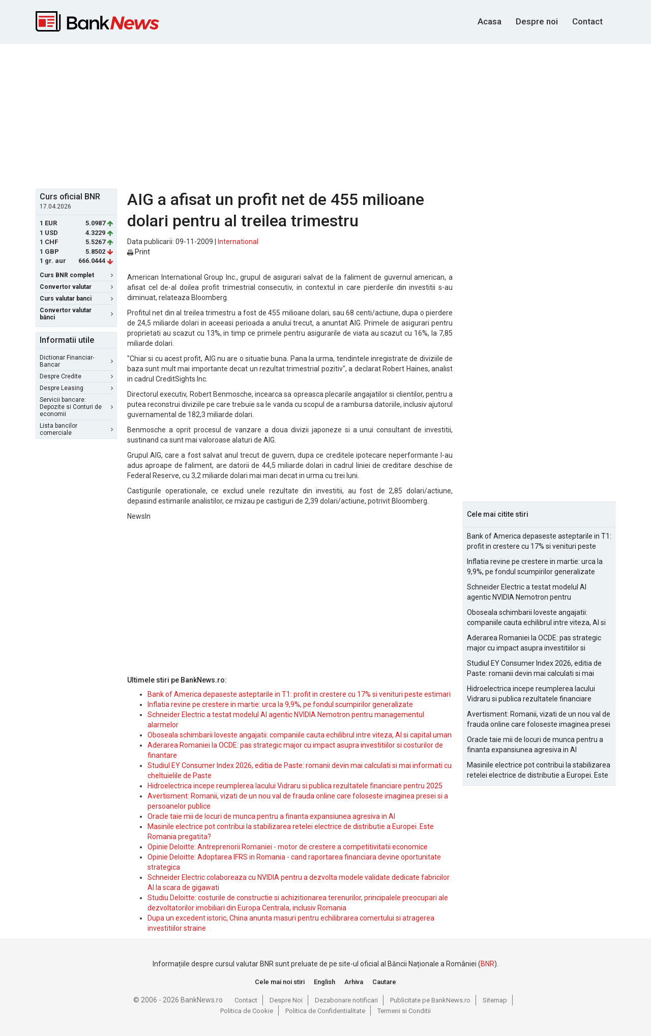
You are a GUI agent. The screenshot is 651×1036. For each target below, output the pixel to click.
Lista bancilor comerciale (76, 429)
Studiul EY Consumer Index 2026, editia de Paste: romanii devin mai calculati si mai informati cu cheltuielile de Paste (534, 668)
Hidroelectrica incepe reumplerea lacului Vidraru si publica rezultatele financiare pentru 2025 (294, 786)
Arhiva (353, 982)
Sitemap (495, 1000)
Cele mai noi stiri (280, 982)
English (324, 982)
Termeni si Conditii (404, 1011)
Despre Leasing (76, 388)
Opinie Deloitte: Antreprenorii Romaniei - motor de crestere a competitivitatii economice (287, 847)
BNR (487, 964)
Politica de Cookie (246, 1011)
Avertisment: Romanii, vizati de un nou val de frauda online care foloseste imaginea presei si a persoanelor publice (538, 719)
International (238, 242)
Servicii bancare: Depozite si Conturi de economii (76, 407)
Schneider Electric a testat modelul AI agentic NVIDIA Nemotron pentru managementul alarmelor (526, 592)
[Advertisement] (325, 115)
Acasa (489, 21)
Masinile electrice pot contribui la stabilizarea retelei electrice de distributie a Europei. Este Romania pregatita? (538, 770)
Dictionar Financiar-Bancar (76, 361)
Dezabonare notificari (346, 1000)
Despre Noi (286, 1000)
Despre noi (537, 21)
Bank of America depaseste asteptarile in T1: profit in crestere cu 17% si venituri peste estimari (299, 694)
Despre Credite (76, 376)
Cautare (384, 982)
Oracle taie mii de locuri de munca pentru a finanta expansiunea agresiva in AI (271, 816)
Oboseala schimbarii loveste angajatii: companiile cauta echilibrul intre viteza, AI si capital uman (299, 735)
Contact (587, 21)
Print (138, 252)
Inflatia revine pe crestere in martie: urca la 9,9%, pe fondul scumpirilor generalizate (280, 704)
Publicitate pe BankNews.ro (430, 1000)
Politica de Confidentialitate (325, 1011)
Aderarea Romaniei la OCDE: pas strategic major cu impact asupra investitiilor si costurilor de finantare (534, 643)
